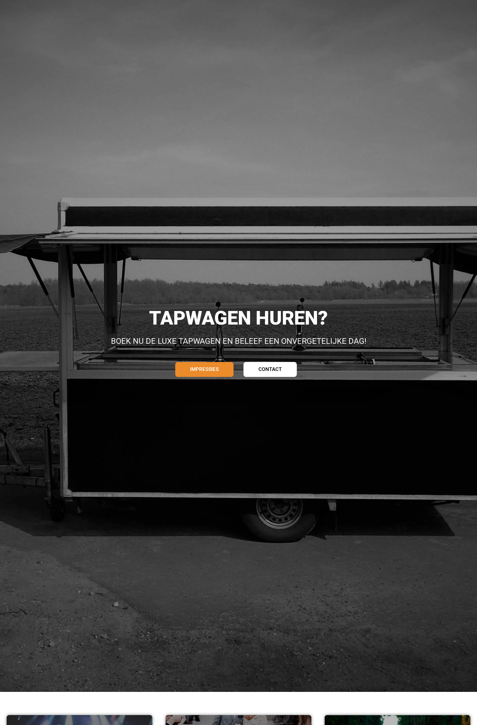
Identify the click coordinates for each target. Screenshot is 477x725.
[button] (204, 369)
